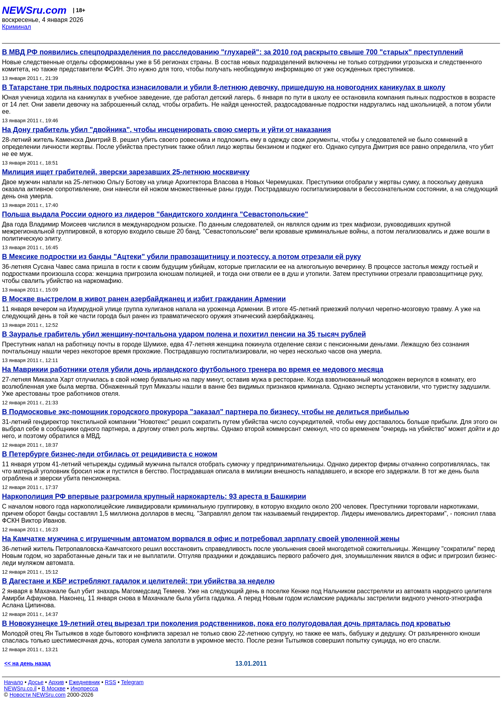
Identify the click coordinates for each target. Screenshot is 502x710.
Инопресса (84, 688)
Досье (36, 682)
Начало (13, 682)
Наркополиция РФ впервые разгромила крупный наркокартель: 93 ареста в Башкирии (154, 496)
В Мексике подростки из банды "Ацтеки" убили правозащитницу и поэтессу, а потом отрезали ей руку (181, 257)
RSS (110, 682)
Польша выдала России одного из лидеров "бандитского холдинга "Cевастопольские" (155, 214)
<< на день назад (27, 663)
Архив (56, 682)
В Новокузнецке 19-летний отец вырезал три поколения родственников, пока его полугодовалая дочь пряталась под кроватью (226, 623)
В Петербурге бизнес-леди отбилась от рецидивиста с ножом (109, 454)
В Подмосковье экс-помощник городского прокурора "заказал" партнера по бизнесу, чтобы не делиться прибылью (205, 412)
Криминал (16, 27)
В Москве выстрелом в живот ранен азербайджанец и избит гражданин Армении (144, 299)
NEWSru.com (34, 10)
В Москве (53, 688)
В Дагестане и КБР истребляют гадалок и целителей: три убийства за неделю (138, 581)
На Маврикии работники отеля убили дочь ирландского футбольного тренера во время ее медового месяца (192, 369)
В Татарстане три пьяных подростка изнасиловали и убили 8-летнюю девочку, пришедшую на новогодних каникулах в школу (223, 87)
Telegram (132, 682)
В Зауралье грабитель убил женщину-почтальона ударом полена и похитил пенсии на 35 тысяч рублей (184, 334)
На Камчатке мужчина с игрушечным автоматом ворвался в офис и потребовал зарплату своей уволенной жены (201, 539)
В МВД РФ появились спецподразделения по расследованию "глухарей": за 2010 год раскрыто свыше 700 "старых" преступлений (232, 52)
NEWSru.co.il (20, 688)
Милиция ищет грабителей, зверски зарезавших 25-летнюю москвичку (125, 172)
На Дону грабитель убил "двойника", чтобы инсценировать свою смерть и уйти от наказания (166, 130)
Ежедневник (84, 682)
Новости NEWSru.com (37, 695)
